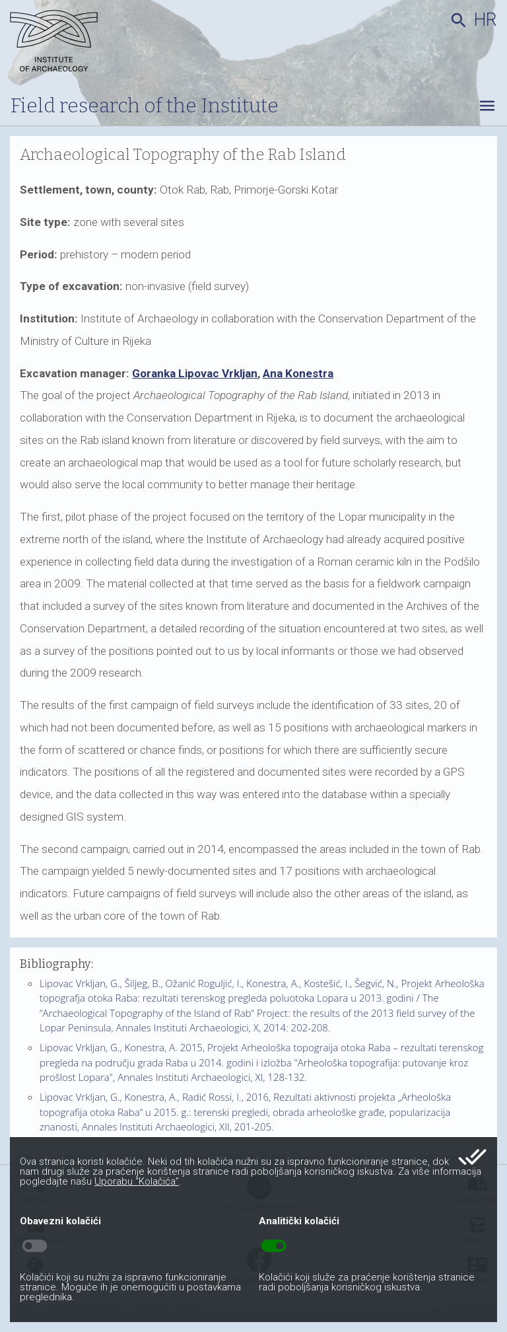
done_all (472, 1157)
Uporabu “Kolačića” (136, 1181)
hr (485, 19)
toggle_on (273, 1246)
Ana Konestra (298, 373)
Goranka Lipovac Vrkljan (194, 373)
